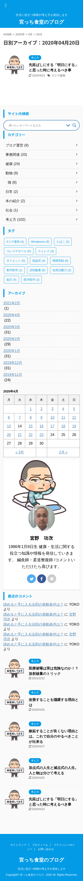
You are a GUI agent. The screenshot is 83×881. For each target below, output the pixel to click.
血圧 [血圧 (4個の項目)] (11, 279)
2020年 (20, 34)
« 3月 (19, 452)
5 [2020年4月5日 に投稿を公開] (74, 409)
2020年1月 (11, 351)
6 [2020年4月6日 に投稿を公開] (9, 417)
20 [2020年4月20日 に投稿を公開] (9, 435)
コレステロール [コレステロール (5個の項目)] (18, 251)
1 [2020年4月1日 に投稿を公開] (31, 409)
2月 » (63, 452)
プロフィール (40, 845)
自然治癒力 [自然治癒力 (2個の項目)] (61, 270)
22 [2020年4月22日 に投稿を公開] (31, 435)
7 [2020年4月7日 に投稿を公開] (20, 417)
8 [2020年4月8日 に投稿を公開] (31, 417)
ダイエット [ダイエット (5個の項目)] (15, 260)
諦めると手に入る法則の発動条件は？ (33, 604)
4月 (30, 34)
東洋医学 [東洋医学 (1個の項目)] (14, 270)
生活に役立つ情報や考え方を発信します (42, 868)
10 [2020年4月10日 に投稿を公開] (52, 417)
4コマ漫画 (58, 75)
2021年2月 (11, 303)
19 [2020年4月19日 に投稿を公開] (74, 426)
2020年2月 (11, 339)
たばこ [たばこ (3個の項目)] (62, 241)
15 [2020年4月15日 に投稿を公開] (31, 426)
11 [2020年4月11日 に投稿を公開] (63, 417)
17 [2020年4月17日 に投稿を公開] (52, 426)
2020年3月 (11, 327)
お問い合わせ (46, 849)
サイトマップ (18, 845)
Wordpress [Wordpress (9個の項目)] (40, 241)
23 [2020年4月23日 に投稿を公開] (42, 435)
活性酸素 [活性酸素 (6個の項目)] (37, 270)
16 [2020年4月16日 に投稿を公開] (42, 426)
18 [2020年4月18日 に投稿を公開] (63, 426)
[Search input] (36, 125)
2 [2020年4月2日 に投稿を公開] (41, 409)
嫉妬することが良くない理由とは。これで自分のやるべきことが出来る (53, 736)
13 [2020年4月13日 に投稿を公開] (9, 426)
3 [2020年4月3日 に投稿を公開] (52, 409)
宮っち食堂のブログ (41, 22)
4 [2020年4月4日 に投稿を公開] (63, 409)
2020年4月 (11, 315)
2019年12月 (12, 363)
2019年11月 (12, 375)
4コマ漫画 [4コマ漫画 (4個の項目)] (15, 241)
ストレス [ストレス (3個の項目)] (46, 251)
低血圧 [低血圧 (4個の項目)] (38, 260)
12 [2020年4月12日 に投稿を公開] (74, 417)
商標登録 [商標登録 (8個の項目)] (60, 260)
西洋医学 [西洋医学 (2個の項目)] (32, 279)
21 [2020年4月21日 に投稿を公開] (20, 435)
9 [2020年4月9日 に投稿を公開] (41, 417)
